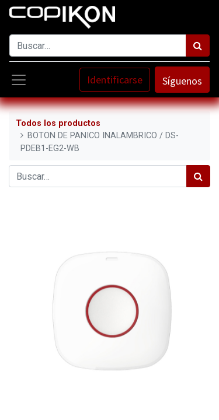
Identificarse (114, 79)
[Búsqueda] (198, 45)
